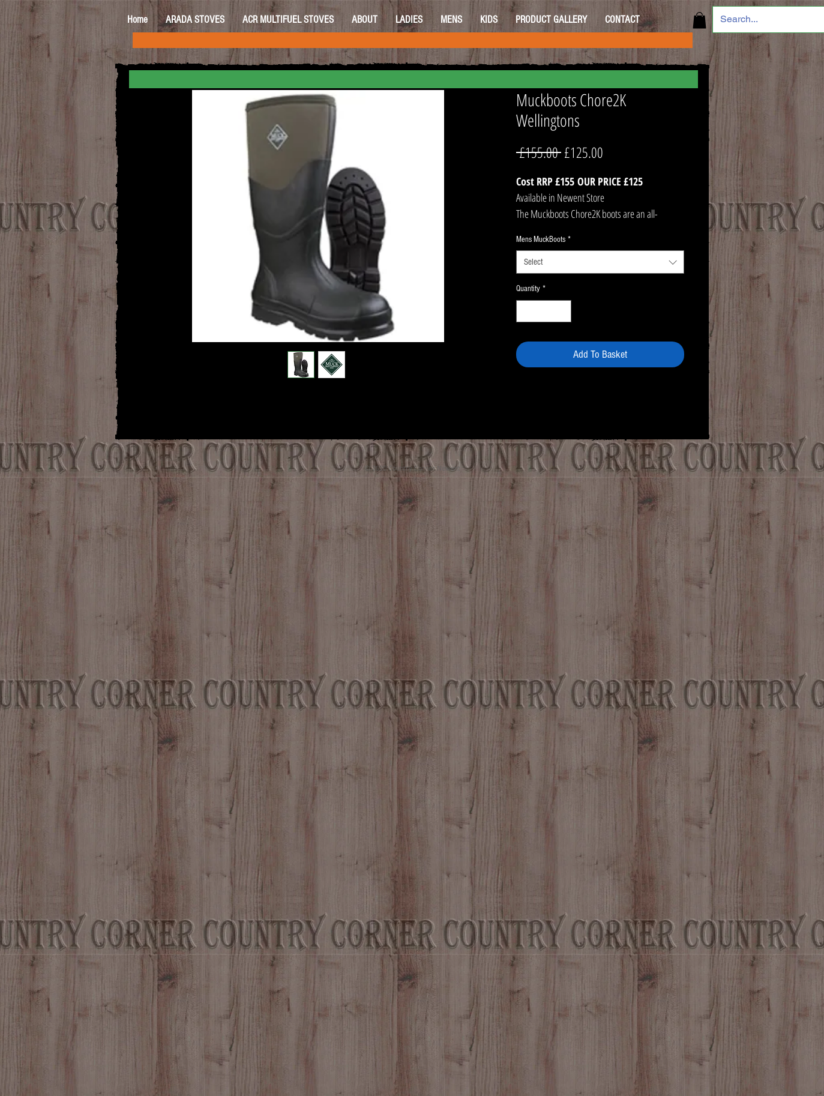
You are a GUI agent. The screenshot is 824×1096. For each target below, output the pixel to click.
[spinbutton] (544, 311)
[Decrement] (525, 311)
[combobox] (600, 262)
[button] (699, 20)
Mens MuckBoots (543, 239)
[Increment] (562, 311)
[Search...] (761, 19)
